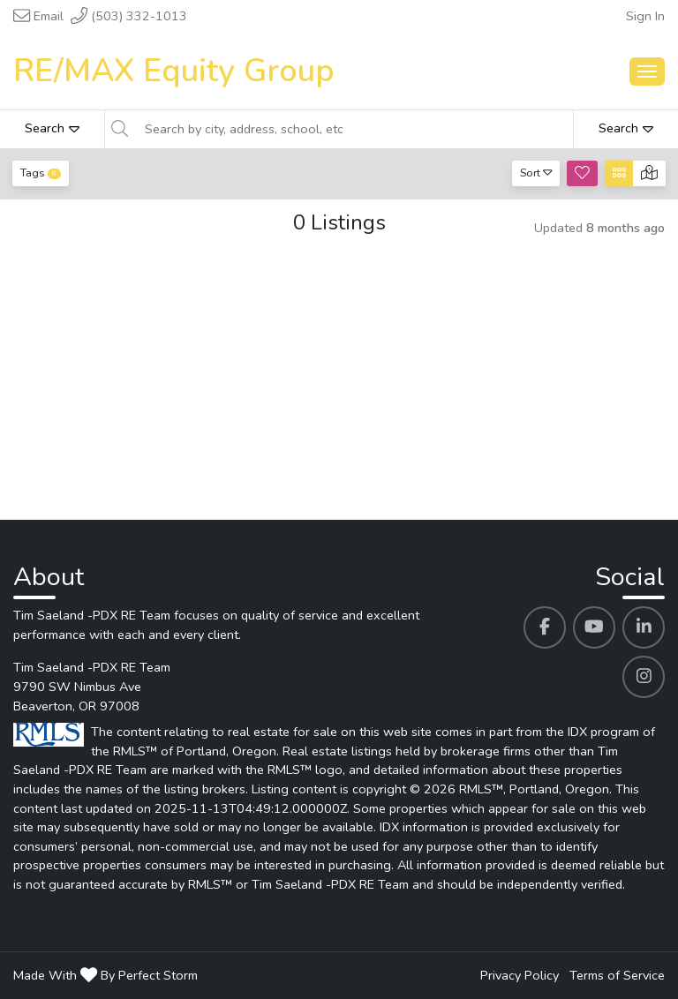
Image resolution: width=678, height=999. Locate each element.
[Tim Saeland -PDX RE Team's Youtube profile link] (594, 627)
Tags (40, 172)
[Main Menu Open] (647, 71)
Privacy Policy (519, 975)
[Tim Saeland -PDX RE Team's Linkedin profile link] (643, 627)
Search (52, 128)
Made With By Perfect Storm (105, 975)
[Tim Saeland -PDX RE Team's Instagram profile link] (643, 677)
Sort (536, 172)
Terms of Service (617, 975)
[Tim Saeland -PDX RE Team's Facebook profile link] (545, 627)
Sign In (645, 16)
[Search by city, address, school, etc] (353, 129)
